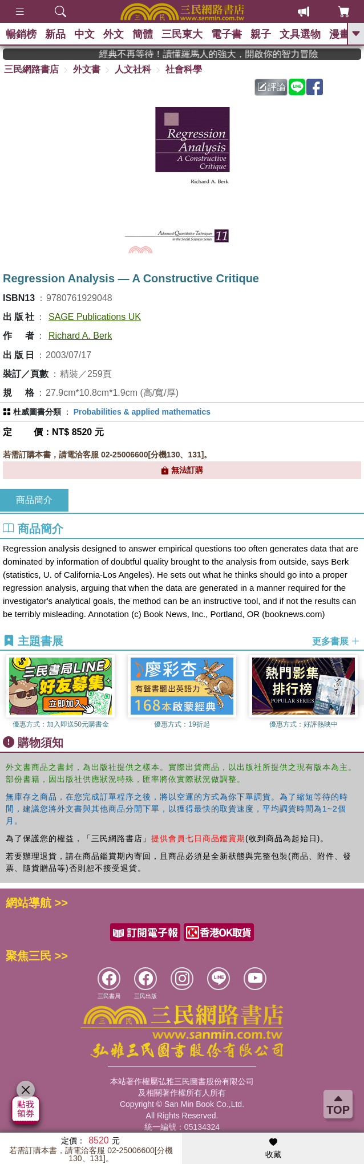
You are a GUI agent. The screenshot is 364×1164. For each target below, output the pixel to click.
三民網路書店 (31, 69)
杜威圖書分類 (37, 411)
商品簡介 (34, 500)
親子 (260, 34)
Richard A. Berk (80, 335)
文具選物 (300, 34)
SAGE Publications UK (94, 317)
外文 (113, 34)
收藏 (273, 1148)
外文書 (86, 69)
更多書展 (336, 641)
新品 (55, 34)
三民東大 (182, 34)
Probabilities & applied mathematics (142, 411)
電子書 (226, 34)
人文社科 (133, 69)
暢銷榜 (21, 34)
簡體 (142, 34)
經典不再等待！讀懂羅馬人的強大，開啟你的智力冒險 (220, 54)
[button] (355, 692)
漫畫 (339, 34)
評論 (271, 87)
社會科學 (183, 69)
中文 (84, 34)
